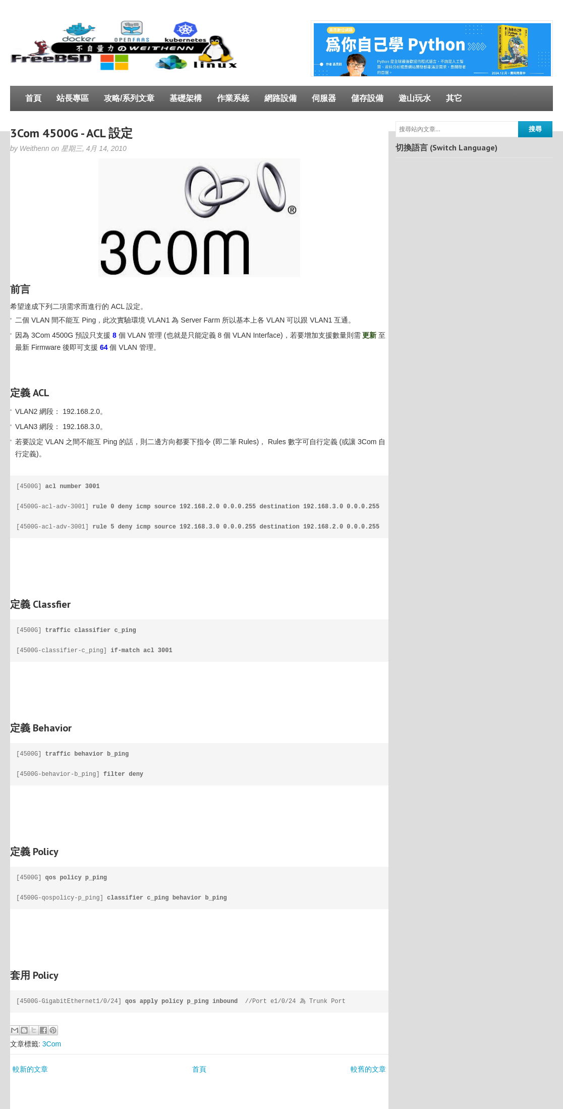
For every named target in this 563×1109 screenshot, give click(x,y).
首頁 (33, 98)
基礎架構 (186, 98)
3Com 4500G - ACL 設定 (71, 133)
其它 (454, 98)
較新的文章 (30, 1069)
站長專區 (73, 98)
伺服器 (324, 98)
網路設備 (280, 98)
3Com (51, 1044)
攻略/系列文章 (129, 98)
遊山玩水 (415, 98)
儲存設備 (367, 98)
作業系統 (233, 98)
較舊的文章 (368, 1069)
